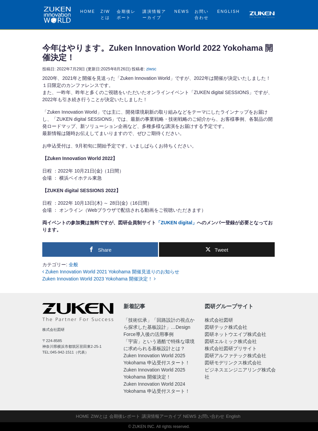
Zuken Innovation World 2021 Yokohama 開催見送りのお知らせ (110, 271)
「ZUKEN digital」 (176, 222)
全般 (73, 264)
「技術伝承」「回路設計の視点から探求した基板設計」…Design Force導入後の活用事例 (159, 327)
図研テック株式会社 (226, 327)
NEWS (181, 11)
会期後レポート (126, 14)
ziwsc (151, 69)
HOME (87, 11)
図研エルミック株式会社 (231, 341)
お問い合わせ (202, 14)
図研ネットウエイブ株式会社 (235, 334)
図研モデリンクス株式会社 (233, 362)
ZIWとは (105, 14)
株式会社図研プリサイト (231, 348)
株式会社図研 (219, 320)
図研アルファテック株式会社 (235, 355)
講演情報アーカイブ (154, 14)
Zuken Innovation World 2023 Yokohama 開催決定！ (99, 278)
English (228, 11)
